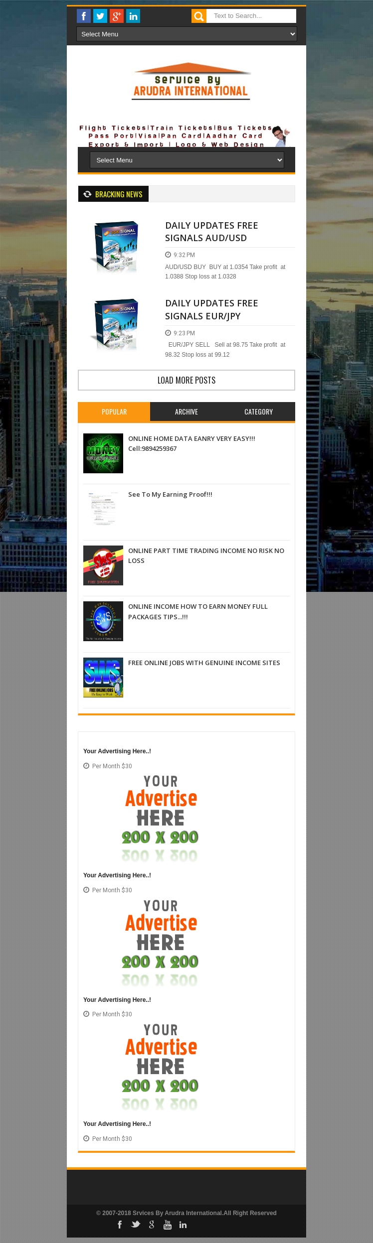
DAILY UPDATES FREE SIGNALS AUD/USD (211, 231)
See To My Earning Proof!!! (170, 494)
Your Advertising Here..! (117, 751)
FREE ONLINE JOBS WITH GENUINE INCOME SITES (204, 662)
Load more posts (186, 380)
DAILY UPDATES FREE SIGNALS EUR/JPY (211, 309)
